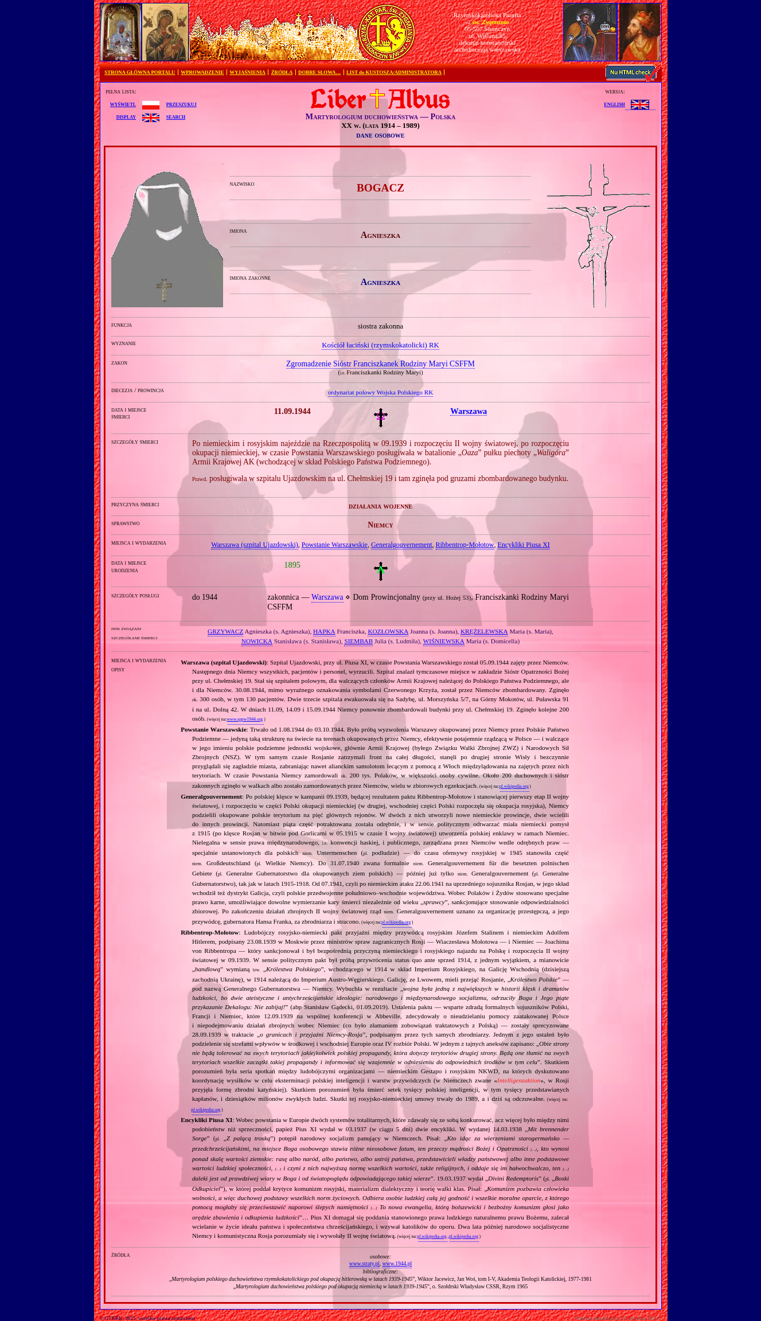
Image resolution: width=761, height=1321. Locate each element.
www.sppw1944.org (245, 719)
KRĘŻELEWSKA (484, 631)
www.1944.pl (397, 1263)
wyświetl (123, 103)
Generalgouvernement (401, 545)
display (126, 116)
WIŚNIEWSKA (444, 641)
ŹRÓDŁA (282, 72)
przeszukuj (181, 103)
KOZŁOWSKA (388, 631)
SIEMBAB (358, 641)
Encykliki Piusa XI (524, 545)
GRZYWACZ (225, 631)
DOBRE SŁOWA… (319, 72)
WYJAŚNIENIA (247, 72)
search (175, 116)
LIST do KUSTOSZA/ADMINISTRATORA (394, 72)
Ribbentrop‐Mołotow (465, 545)
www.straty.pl (364, 1263)
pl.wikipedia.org (514, 786)
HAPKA (324, 631)
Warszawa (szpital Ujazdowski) (254, 545)
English (614, 103)
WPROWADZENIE (202, 72)
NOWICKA (256, 641)
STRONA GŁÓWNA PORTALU (139, 72)
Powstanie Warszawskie (335, 545)
